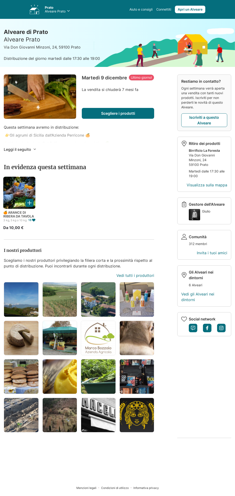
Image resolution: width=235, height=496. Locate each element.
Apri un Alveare (190, 9)
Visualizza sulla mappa (207, 185)
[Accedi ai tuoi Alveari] (34, 9)
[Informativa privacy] (146, 488)
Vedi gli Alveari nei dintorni (197, 297)
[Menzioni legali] (88, 488)
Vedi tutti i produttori (135, 275)
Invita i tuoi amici (212, 252)
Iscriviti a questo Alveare (204, 120)
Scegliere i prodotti (118, 113)
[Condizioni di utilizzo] (117, 488)
